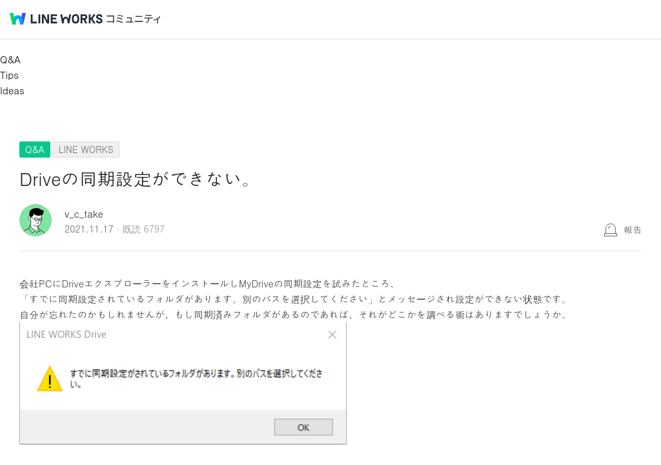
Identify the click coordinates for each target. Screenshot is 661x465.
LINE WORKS (86, 149)
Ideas (12, 90)
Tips (9, 74)
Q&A (10, 59)
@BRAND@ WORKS (56, 19)
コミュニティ (134, 19)
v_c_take (84, 213)
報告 (633, 229)
